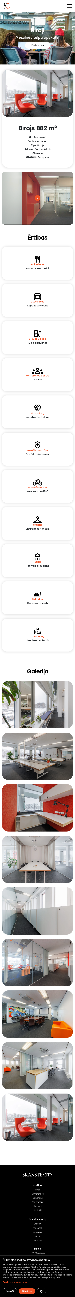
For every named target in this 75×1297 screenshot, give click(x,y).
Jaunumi (37, 1206)
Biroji (37, 1190)
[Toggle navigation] (69, 6)
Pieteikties (37, 45)
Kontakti (37, 1210)
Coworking (37, 1198)
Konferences (38, 1194)
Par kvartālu (37, 1202)
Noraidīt (10, 1291)
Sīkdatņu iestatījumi (15, 1282)
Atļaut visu (27, 1291)
